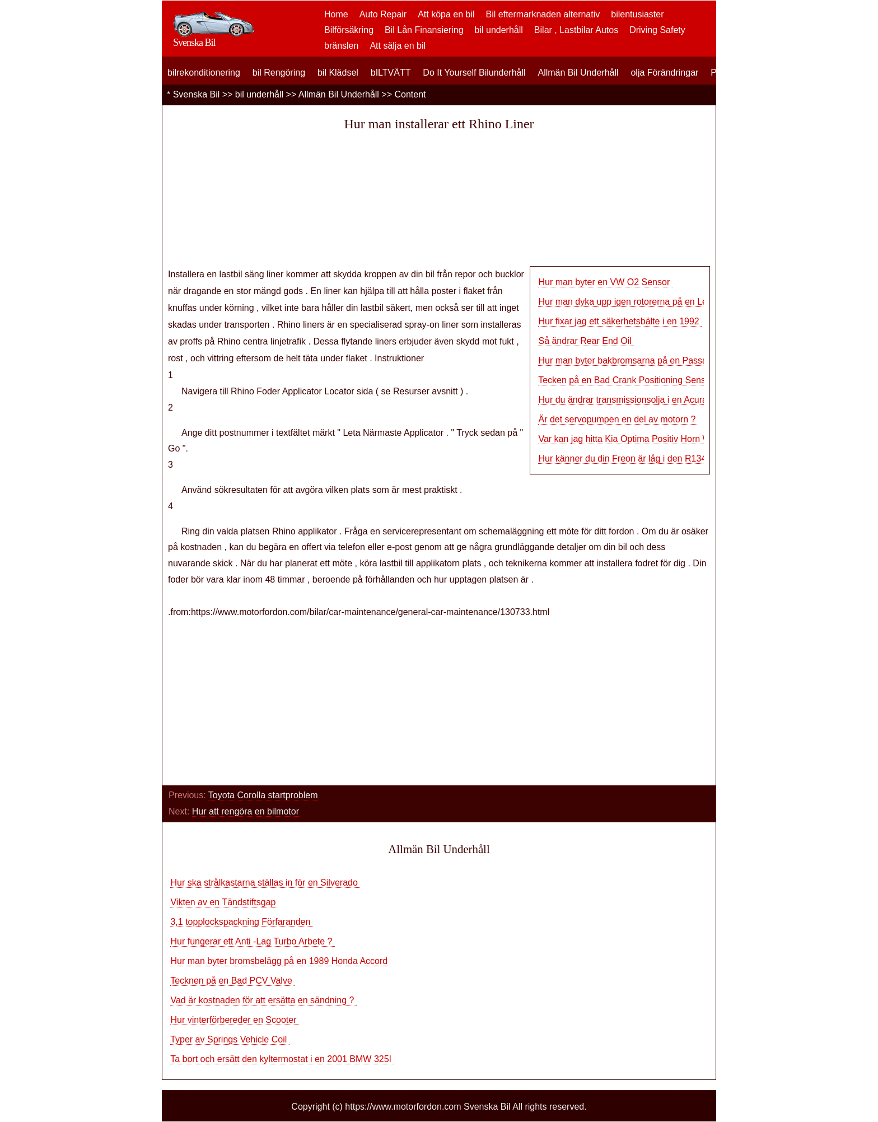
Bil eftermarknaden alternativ (543, 14)
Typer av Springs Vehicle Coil (229, 1039)
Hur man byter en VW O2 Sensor (605, 282)
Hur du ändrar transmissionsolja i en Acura (623, 399)
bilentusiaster (637, 14)
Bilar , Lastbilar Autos (576, 30)
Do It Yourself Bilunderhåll (474, 72)
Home (336, 14)
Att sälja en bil (398, 45)
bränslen (341, 45)
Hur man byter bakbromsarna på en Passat (625, 360)
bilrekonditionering (203, 72)
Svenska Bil (196, 94)
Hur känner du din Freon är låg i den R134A (625, 458)
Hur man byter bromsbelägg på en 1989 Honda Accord (280, 961)
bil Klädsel (337, 72)
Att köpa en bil (446, 14)
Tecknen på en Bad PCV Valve (232, 980)
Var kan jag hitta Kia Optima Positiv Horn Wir (627, 439)
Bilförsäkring (348, 30)
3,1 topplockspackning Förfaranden (241, 922)
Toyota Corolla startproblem (264, 795)
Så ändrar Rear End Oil (586, 341)
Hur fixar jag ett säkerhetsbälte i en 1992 (620, 321)
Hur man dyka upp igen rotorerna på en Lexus (630, 301)
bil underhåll (499, 30)
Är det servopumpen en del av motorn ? (618, 419)
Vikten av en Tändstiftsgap (224, 902)
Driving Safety (657, 30)
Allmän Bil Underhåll (578, 72)
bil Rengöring (279, 72)
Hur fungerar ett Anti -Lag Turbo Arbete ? (252, 941)
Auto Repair (383, 14)
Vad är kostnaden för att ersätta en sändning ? (263, 1000)
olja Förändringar (664, 72)
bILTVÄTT (391, 72)
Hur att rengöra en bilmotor (247, 811)
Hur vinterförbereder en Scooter (234, 1020)
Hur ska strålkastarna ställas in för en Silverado (265, 882)
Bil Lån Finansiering (424, 30)
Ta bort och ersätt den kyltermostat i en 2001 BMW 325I (282, 1059)
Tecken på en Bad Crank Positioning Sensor (627, 380)
